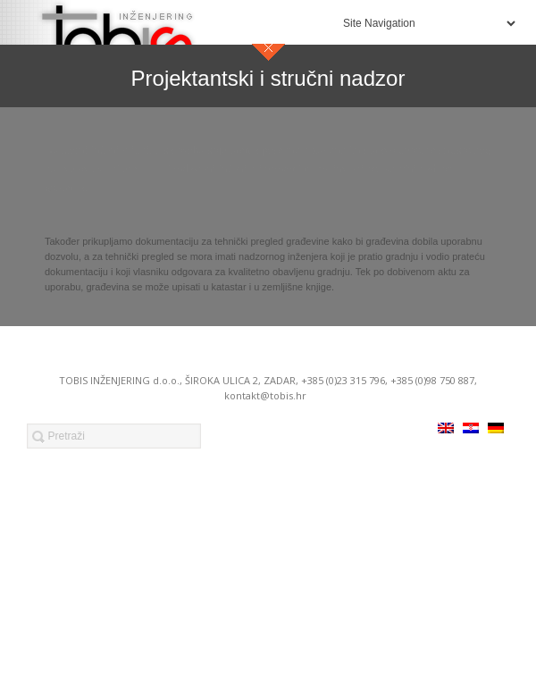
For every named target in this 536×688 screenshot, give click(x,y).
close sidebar (268, 52)
